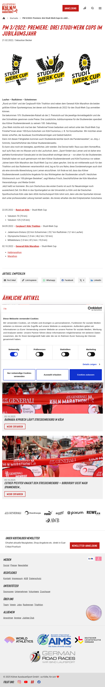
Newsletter (23, 565)
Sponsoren (8, 591)
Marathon (12, 256)
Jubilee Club (28, 618)
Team (6, 604)
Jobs (19, 604)
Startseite (14, 18)
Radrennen (28, 604)
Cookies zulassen (85, 375)
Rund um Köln (22, 210)
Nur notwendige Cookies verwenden (19, 374)
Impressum (17, 578)
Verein (13, 604)
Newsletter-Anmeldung (84, 545)
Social (6, 565)
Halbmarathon (15, 252)
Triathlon (38, 604)
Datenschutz (35, 578)
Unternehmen (21, 591)
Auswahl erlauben (52, 375)
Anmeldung (71, 8)
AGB (26, 578)
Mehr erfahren (15, 426)
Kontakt (7, 578)
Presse (13, 565)
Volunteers (34, 591)
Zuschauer (45, 591)
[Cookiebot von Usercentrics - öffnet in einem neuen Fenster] (90, 309)
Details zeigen (90, 364)
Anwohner (8, 618)
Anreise (17, 618)
